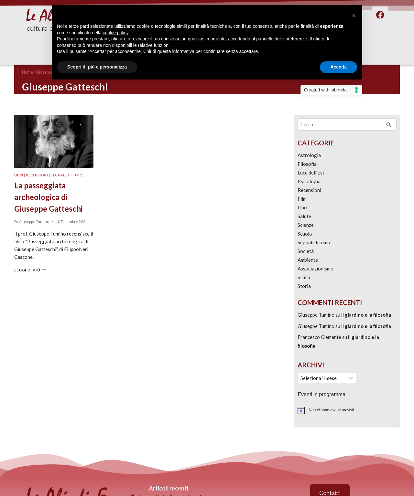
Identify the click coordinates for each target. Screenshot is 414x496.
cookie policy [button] (115, 32)
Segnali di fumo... (68, 175)
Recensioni (37, 175)
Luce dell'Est (311, 172)
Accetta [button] (338, 66)
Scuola (305, 234)
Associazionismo (315, 268)
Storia (304, 286)
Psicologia (309, 181)
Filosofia (307, 164)
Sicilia (304, 277)
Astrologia (309, 155)
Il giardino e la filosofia (366, 315)
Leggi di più (30, 270)
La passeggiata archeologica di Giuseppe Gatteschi (48, 197)
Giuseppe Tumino (34, 221)
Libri (18, 175)
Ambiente (308, 260)
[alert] (347, 410)
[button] (354, 15)
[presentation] (53, 141)
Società (306, 251)
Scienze (306, 225)
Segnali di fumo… (316, 242)
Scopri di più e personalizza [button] (97, 66)
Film (302, 199)
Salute (304, 216)
